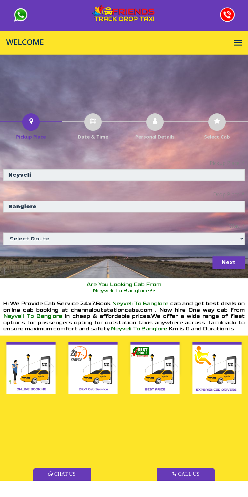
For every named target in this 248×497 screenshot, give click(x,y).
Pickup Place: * (227, 163)
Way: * (237, 226)
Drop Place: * (229, 194)
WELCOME (25, 42)
